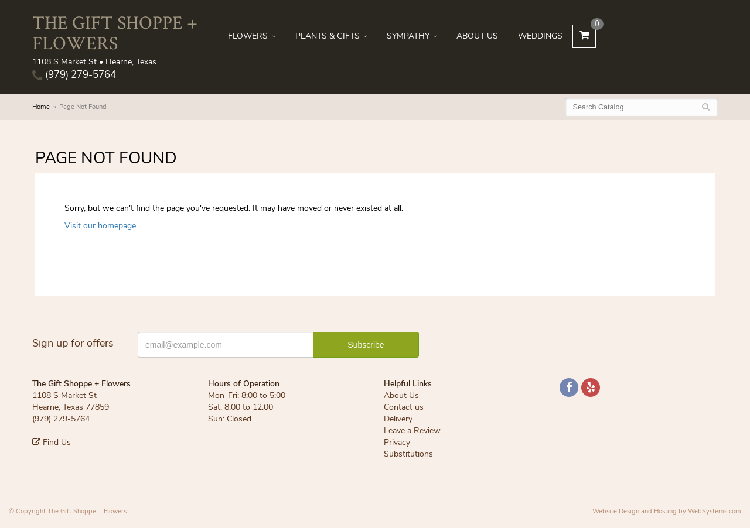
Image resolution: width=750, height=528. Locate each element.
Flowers (248, 36)
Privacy (397, 442)
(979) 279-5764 (74, 74)
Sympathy (408, 36)
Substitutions (408, 454)
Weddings (540, 36)
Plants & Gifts (327, 36)
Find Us (51, 442)
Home (41, 106)
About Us (477, 36)
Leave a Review (412, 430)
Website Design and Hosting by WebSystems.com (666, 511)
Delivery (398, 418)
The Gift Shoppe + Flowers (114, 32)
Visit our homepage (100, 225)
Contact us (404, 407)
